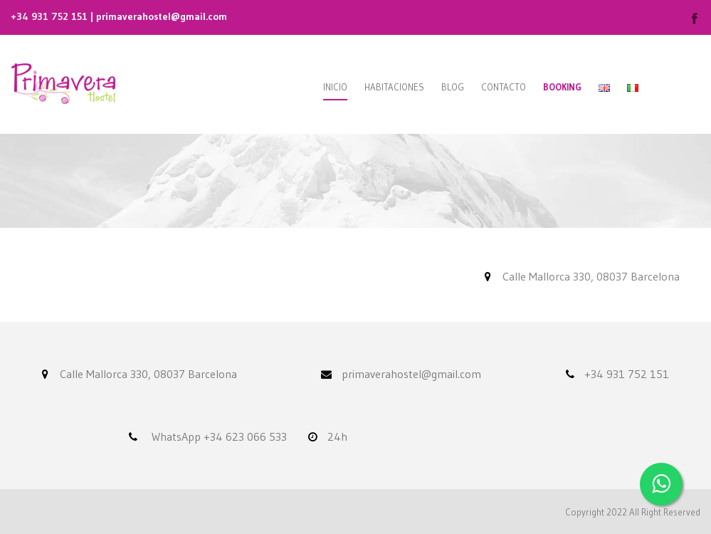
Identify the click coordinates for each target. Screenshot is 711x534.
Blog (452, 87)
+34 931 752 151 (49, 16)
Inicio (335, 87)
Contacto (503, 87)
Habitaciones (394, 87)
